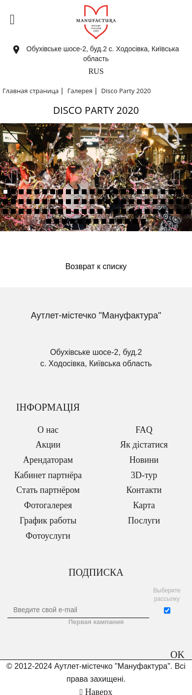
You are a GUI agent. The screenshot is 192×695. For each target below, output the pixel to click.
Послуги (144, 520)
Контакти (144, 490)
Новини (144, 460)
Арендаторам (48, 460)
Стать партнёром (48, 490)
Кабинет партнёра (48, 475)
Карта (144, 505)
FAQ (144, 430)
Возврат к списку (96, 266)
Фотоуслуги (48, 536)
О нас (48, 430)
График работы (48, 520)
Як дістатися (144, 445)
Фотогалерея (48, 505)
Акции (48, 445)
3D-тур (144, 475)
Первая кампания (96, 622)
